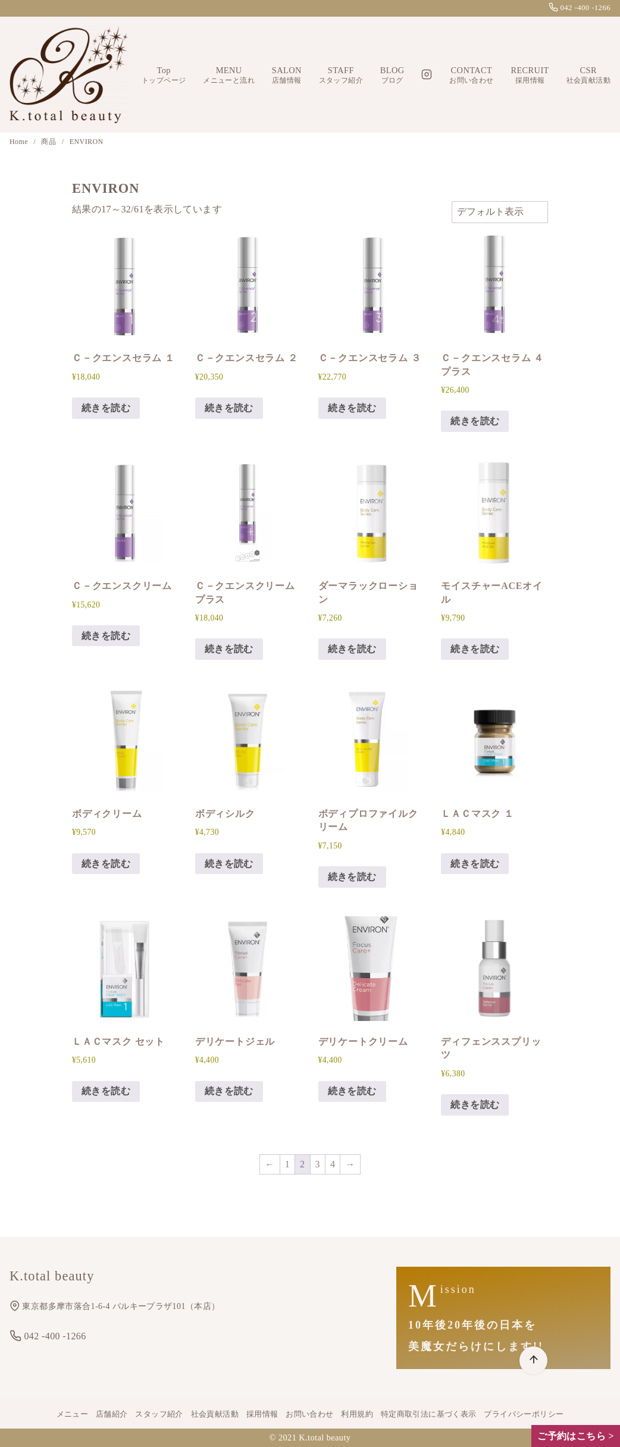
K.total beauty (324, 1437)
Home (20, 141)
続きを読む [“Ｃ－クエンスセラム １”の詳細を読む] (106, 408)
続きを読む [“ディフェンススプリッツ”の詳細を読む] (474, 1105)
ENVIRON (87, 141)
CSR (588, 75)
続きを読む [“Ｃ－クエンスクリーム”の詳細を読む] (106, 636)
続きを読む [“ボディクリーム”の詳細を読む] (106, 864)
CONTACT (471, 75)
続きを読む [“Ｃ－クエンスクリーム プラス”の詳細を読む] (229, 649)
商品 (49, 141)
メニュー (73, 1414)
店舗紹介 (112, 1414)
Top (164, 75)
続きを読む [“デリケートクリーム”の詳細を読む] (352, 1091)
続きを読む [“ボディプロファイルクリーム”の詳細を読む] (352, 877)
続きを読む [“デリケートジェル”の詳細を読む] (229, 1091)
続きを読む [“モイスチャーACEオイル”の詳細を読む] (474, 649)
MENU (229, 75)
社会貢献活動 (215, 1414)
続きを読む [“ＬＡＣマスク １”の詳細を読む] (474, 864)
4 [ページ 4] (332, 1164)
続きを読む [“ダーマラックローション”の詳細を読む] (352, 649)
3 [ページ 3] (317, 1164)
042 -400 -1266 (579, 8)
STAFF (341, 75)
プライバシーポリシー (523, 1414)
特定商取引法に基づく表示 (429, 1414)
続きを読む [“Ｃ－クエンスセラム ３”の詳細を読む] (352, 408)
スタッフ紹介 (159, 1414)
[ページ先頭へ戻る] (533, 1360)
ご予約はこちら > (575, 1436)
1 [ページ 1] (287, 1164)
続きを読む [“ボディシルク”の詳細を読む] (229, 864)
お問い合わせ (309, 1414)
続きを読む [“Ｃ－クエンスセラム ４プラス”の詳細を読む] (474, 421)
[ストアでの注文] (500, 212)
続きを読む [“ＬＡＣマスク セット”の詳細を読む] (106, 1091)
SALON (287, 75)
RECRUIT (530, 75)
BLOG (392, 75)
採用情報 (262, 1414)
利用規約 (357, 1414)
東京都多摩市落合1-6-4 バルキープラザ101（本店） (115, 1306)
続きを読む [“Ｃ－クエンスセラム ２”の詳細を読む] (229, 408)
